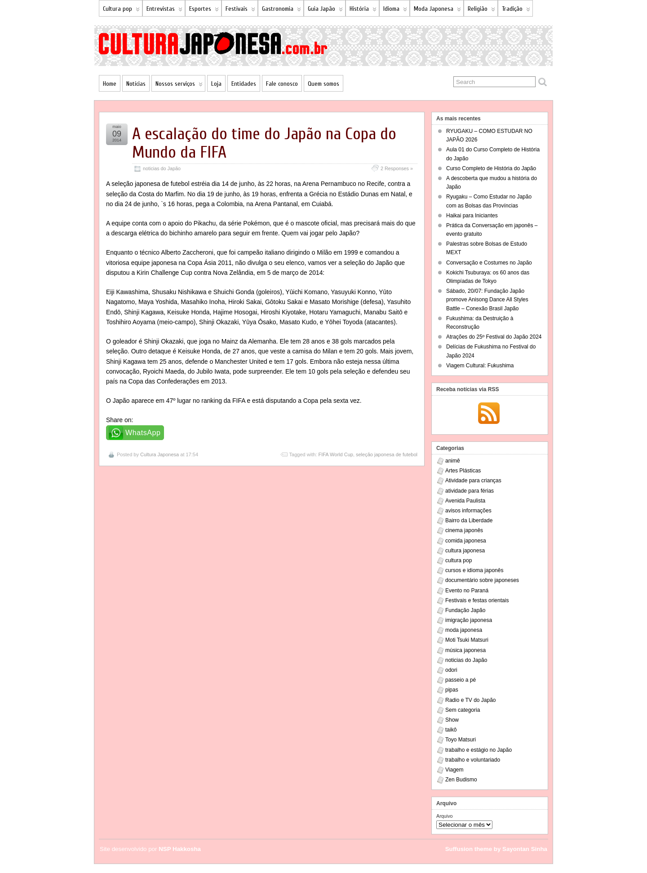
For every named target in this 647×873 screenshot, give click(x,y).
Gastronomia (281, 10)
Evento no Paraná (466, 590)
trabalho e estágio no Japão (478, 750)
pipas (451, 690)
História (363, 10)
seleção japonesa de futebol (386, 454)
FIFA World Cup (335, 454)
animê (452, 461)
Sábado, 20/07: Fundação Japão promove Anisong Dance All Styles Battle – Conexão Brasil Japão (487, 299)
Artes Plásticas (463, 470)
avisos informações (468, 510)
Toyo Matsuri (460, 739)
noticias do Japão (162, 168)
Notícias (136, 84)
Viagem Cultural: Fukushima (480, 365)
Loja (216, 84)
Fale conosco (282, 84)
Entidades (243, 84)
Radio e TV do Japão (470, 700)
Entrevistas (164, 10)
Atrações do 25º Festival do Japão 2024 (494, 337)
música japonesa (465, 650)
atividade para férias (469, 491)
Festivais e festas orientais (477, 600)
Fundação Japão (465, 610)
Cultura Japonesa (159, 454)
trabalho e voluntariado (472, 760)
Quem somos (323, 84)
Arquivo (444, 816)
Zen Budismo (461, 779)
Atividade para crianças (473, 480)
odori (451, 670)
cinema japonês (464, 530)
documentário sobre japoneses (482, 580)
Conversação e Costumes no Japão (489, 263)
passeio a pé (460, 680)
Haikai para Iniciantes (472, 215)
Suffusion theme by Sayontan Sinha (496, 849)
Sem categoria (462, 710)
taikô (450, 730)
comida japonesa (465, 541)
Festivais (240, 10)
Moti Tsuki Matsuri (466, 640)
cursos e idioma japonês (474, 570)
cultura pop (458, 560)
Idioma (395, 10)
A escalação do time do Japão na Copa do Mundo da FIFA (264, 143)
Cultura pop (121, 10)
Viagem (454, 770)
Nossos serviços (179, 85)
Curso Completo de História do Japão (491, 168)
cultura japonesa (465, 550)
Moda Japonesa (437, 10)
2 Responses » (397, 168)
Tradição (516, 10)
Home (109, 84)
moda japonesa (463, 630)
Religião (481, 10)
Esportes (204, 10)
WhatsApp (143, 432)
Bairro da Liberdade (468, 520)
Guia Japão (325, 10)
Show (452, 720)
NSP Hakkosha (180, 849)
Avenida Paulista (465, 501)
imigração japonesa (468, 620)
